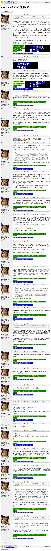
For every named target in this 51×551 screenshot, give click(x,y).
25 (13, 423)
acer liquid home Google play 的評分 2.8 (23, 530)
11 (13, 178)
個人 (12, 2)
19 (13, 307)
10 (13, 171)
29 (13, 481)
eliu (16, 2)
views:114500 (4, 549)
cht (5, 2)
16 (13, 249)
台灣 (8, 2)
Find (36, 2)
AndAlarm (25, 411)
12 (13, 197)
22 (13, 368)
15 (13, 241)
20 (13, 324)
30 (13, 515)
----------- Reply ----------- (6, 11)
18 (13, 284)
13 (13, 214)
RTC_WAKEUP (29, 407)
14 (13, 224)
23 (13, 384)
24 (13, 401)
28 (13, 465)
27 (13, 448)
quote (43, 16)
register (48, 2)
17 (13, 266)
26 (13, 430)
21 (13, 351)
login (46, 2)
